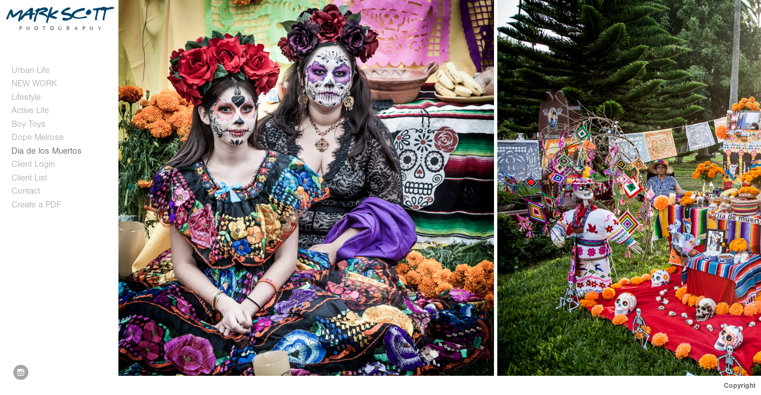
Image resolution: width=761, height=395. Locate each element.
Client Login (33, 164)
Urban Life (30, 70)
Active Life (30, 110)
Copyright (740, 385)
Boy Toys (29, 124)
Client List (29, 178)
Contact (26, 191)
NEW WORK (34, 83)
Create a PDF (36, 205)
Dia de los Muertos (47, 151)
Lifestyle (26, 97)
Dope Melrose (38, 137)
